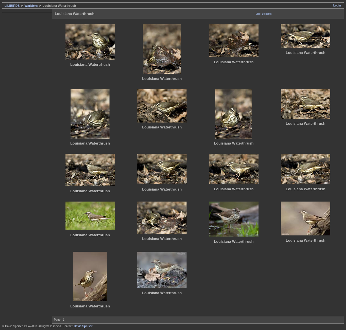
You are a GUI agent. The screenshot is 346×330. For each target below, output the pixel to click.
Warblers (31, 5)
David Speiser (83, 326)
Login (337, 5)
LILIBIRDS (12, 5)
